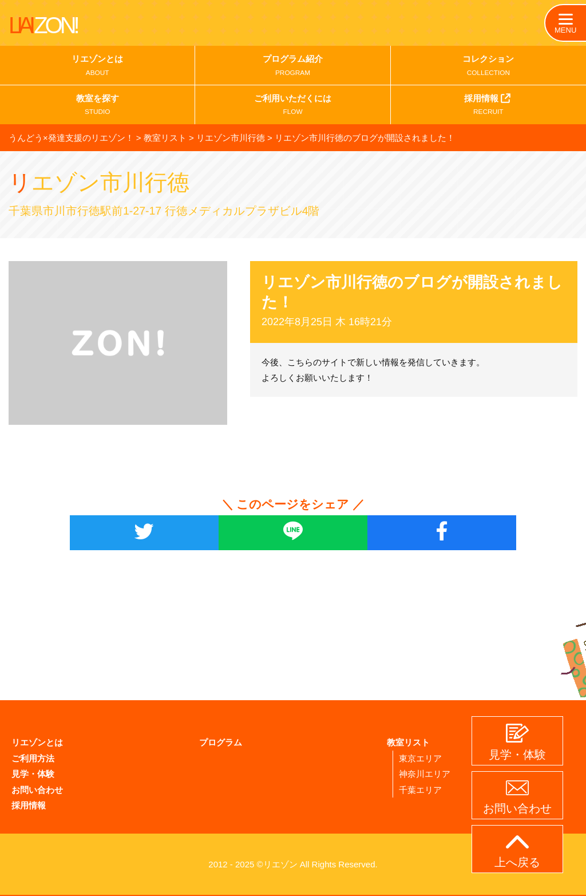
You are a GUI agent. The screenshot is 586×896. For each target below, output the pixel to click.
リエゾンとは (97, 67)
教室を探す (97, 107)
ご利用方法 (32, 758)
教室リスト (408, 742)
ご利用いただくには (292, 107)
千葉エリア (420, 789)
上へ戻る (517, 852)
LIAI (43, 25)
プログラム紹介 (292, 67)
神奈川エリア (424, 773)
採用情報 (488, 106)
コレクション (488, 67)
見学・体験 (32, 773)
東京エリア (420, 758)
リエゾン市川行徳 (113, 181)
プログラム (220, 742)
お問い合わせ (37, 789)
